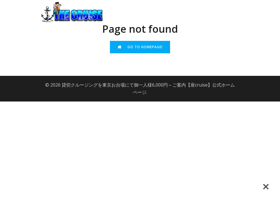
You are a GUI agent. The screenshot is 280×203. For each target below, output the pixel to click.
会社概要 (166, 6)
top (144, 6)
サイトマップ (192, 27)
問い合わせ (230, 6)
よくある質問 (196, 6)
